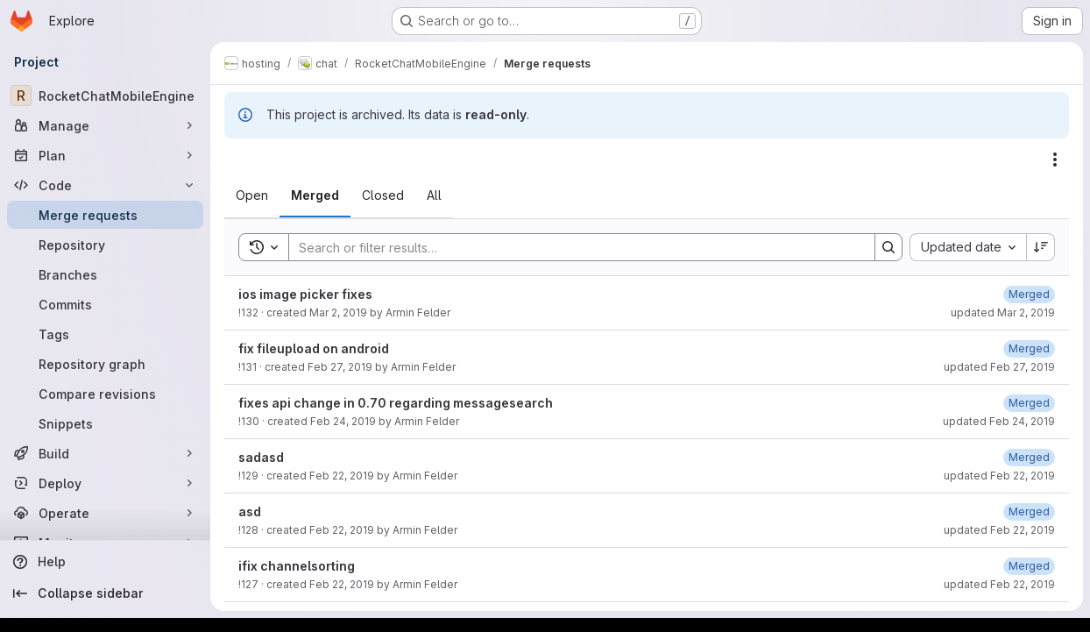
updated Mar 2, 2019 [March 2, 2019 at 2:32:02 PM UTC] (1003, 312)
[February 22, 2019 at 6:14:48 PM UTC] (1029, 511)
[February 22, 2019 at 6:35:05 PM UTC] (1029, 457)
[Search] (573, 247)
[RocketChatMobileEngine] (105, 96)
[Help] (105, 562)
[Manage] (105, 125)
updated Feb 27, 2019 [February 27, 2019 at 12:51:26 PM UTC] (999, 366)
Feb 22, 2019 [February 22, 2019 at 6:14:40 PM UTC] (341, 529)
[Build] (105, 453)
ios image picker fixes (305, 294)
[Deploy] (105, 483)
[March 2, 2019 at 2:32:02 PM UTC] (1029, 294)
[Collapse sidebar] (105, 593)
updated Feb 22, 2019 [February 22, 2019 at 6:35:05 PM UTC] (999, 475)
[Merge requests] (105, 215)
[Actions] (1055, 160)
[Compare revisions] (105, 394)
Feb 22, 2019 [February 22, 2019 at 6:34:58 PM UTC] (341, 475)
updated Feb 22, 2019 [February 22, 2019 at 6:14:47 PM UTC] (999, 529)
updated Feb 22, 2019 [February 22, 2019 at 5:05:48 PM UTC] (999, 584)
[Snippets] (105, 423)
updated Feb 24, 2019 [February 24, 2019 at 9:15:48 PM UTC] (999, 421)
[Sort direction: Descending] (1041, 247)
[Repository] (105, 245)
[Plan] (105, 155)
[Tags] (105, 334)
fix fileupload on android (313, 348)
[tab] (252, 195)
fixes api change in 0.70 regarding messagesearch (395, 402)
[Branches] (105, 274)
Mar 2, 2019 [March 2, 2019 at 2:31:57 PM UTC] (338, 312)
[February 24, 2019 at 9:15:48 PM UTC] (1029, 403)
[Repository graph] (105, 364)
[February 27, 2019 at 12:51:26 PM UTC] (1029, 348)
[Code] (105, 185)
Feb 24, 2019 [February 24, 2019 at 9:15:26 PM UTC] (343, 421)
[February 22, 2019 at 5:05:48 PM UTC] (1029, 566)
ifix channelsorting (296, 565)
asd (249, 511)
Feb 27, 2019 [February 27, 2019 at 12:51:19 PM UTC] (340, 366)
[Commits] (105, 304)
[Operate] (105, 513)
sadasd (261, 457)
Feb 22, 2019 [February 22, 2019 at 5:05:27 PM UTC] (341, 584)
